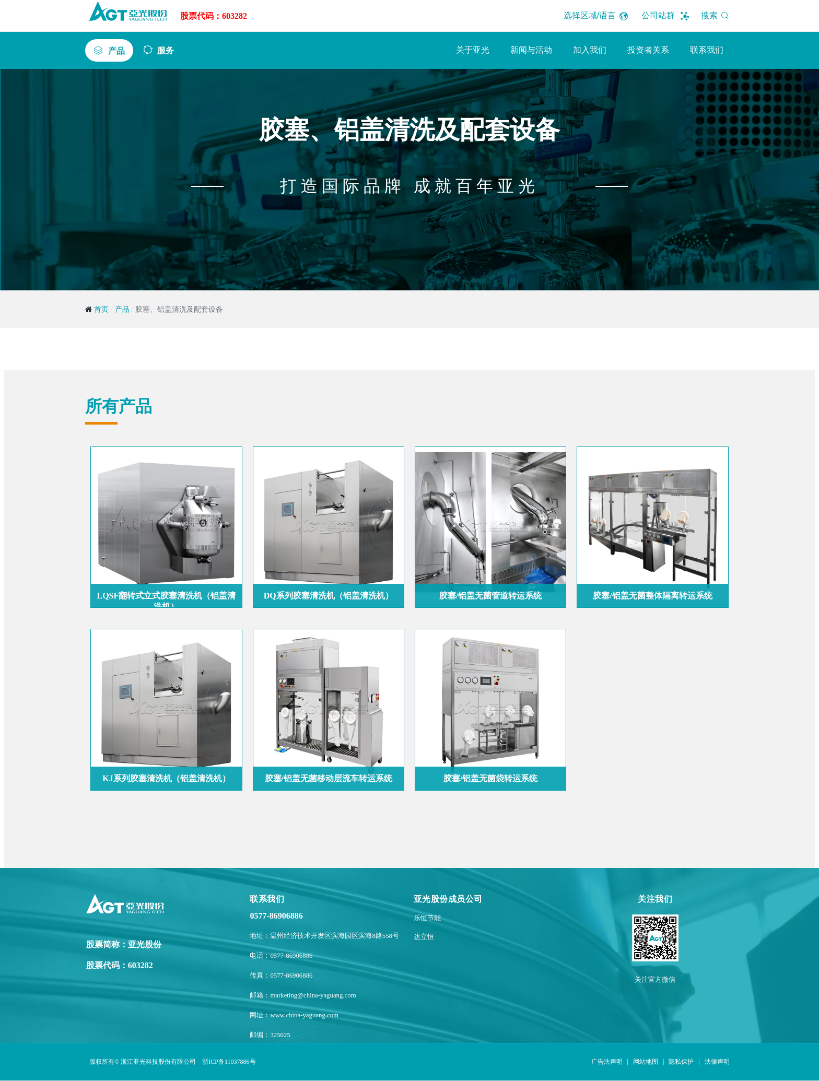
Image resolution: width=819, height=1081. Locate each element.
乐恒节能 (427, 918)
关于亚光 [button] (472, 49)
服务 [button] (165, 50)
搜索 (717, 15)
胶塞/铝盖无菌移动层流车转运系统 (328, 778)
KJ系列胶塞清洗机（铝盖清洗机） (166, 778)
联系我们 (706, 49)
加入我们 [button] (589, 49)
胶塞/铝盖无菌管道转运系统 (490, 595)
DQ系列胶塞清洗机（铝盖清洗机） (328, 595)
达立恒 (424, 937)
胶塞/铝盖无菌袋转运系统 (490, 778)
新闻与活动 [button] (531, 49)
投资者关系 (648, 49)
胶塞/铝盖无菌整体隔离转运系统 (652, 595)
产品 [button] (116, 50)
